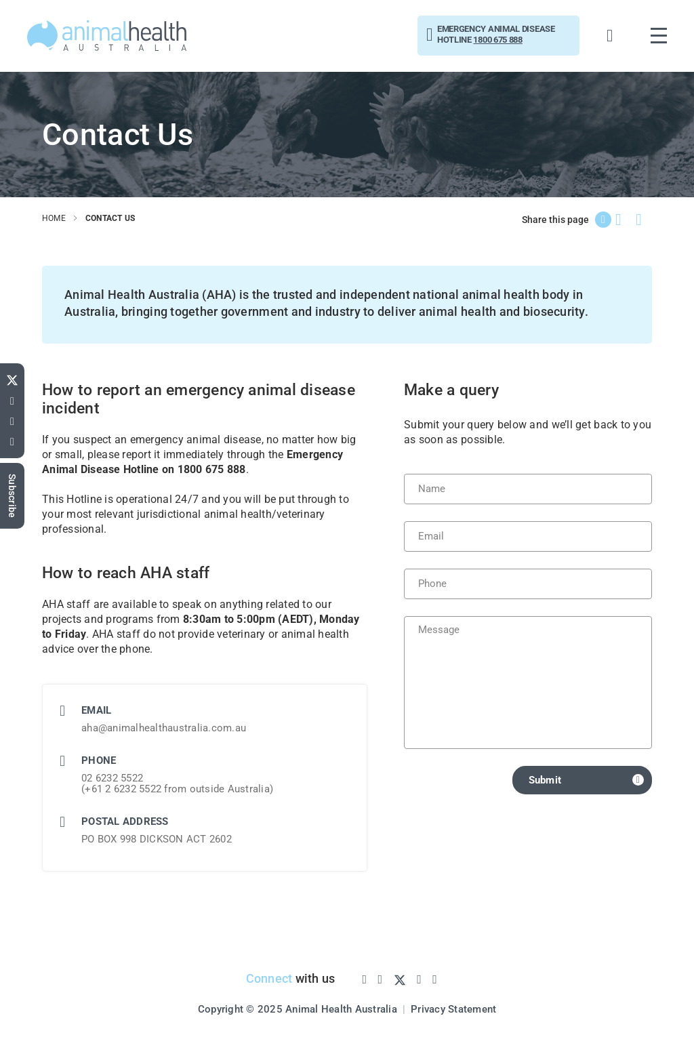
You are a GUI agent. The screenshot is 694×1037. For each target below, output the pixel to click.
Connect (269, 978)
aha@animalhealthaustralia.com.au (163, 728)
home (54, 218)
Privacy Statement (453, 1009)
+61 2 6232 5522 (123, 789)
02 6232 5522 (112, 778)
